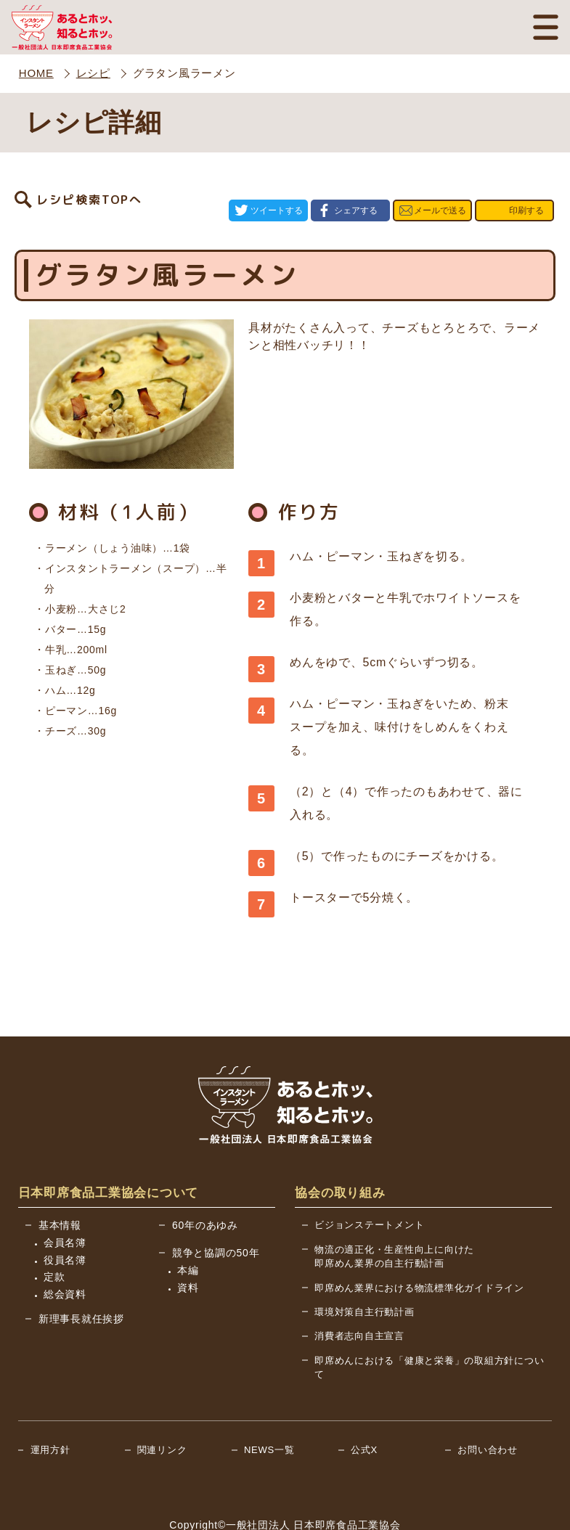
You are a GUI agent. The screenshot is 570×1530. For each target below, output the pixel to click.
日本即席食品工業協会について (108, 1151)
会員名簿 (65, 1200)
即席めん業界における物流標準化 (419, 1245)
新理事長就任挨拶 (81, 1276)
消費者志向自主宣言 (359, 1293)
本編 (188, 1228)
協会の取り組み (340, 1151)
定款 (54, 1234)
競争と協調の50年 (215, 1210)
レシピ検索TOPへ (89, 189)
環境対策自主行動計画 (364, 1269)
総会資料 (65, 1252)
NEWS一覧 (269, 1407)
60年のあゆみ (205, 1183)
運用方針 (50, 1407)
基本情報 (59, 1183)
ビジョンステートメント (369, 1182)
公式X (364, 1407)
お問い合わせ (487, 1407)
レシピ (93, 73)
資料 (188, 1245)
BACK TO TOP (502, 1509)
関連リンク (162, 1407)
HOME (36, 73)
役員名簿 (65, 1218)
